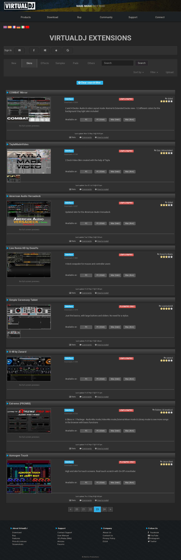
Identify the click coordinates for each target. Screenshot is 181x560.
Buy (79, 17)
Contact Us (108, 535)
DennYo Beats (166, 254)
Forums (60, 544)
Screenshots (17, 544)
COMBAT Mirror (18, 92)
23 (97, 509)
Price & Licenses (19, 541)
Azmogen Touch (18, 455)
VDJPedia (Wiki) (64, 538)
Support (133, 17)
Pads (75, 63)
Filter (154, 72)
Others (91, 63)
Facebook (153, 532)
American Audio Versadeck (25, 196)
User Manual (63, 535)
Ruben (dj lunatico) (164, 409)
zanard (169, 357)
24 (104, 509)
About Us (107, 532)
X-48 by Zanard (17, 351)
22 (90, 509)
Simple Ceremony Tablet (23, 300)
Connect (160, 17)
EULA (105, 541)
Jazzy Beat (168, 461)
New (14, 63)
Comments (87, 137)
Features (16, 538)
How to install (103, 137)
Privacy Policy (109, 538)
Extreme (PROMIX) (20, 403)
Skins (29, 63)
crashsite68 (167, 306)
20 (76, 509)
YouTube (153, 535)
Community (106, 17)
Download (52, 17)
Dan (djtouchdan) (165, 150)
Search (142, 63)
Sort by (138, 72)
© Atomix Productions (90, 557)
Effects (45, 63)
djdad (170, 98)
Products (26, 17)
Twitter (152, 541)
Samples (60, 63)
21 (83, 509)
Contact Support (64, 532)
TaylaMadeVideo (19, 144)
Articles (60, 541)
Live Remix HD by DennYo (23, 248)
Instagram (154, 538)
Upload (169, 72)
